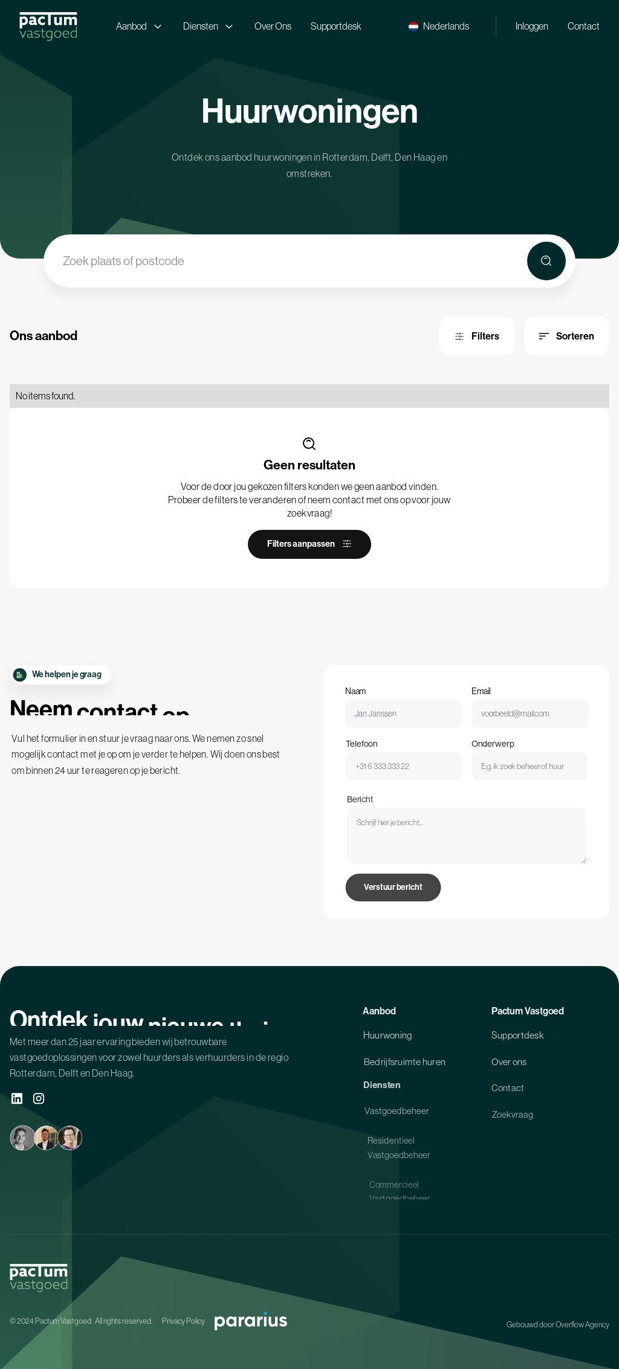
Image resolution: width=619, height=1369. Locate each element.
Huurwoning (388, 1039)
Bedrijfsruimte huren (404, 1066)
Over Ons (272, 26)
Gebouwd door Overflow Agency (558, 1324)
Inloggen (532, 26)
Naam (364, 699)
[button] (438, 26)
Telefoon (372, 756)
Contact (584, 26)
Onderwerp (490, 756)
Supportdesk (336, 26)
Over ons (509, 1066)
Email (480, 699)
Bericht (374, 826)
